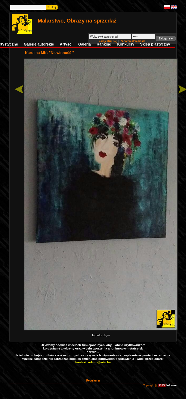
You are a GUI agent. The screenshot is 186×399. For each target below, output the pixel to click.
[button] (166, 38)
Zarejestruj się (108, 41)
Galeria (84, 44)
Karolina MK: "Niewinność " (49, 53)
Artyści (66, 44)
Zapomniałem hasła (132, 41)
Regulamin (93, 380)
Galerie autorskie (39, 44)
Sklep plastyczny (155, 44)
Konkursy (126, 44)
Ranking (104, 44)
